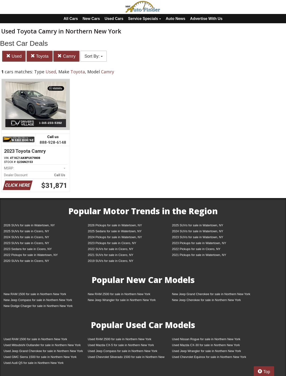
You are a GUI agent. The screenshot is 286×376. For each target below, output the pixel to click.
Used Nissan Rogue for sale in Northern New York (206, 339)
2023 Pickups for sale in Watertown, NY (199, 243)
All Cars (71, 19)
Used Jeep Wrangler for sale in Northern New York (206, 351)
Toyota (40, 56)
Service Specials (144, 19)
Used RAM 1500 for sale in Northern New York (35, 339)
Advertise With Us (206, 19)
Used (14, 56)
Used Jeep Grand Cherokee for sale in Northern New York (43, 351)
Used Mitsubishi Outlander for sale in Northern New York (42, 345)
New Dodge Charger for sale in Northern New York (38, 306)
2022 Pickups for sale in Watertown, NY (31, 255)
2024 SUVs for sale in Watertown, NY (197, 231)
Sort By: (93, 56)
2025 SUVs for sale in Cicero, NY (26, 231)
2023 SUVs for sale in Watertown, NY (197, 237)
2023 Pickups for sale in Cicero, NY (112, 243)
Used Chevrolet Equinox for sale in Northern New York (209, 357)
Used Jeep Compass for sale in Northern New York (122, 351)
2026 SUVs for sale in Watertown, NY (29, 225)
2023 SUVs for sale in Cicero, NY (26, 243)
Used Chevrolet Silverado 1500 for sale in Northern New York (126, 358)
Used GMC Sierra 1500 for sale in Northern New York (40, 357)
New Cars (91, 19)
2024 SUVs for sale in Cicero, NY (26, 237)
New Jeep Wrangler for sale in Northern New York (122, 300)
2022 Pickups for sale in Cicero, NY (196, 249)
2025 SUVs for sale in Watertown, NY (197, 225)
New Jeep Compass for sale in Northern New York (38, 300)
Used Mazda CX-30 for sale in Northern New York (206, 345)
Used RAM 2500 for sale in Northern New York (119, 339)
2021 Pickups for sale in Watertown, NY (199, 255)
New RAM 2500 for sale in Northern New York (119, 294)
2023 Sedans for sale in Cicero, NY (28, 249)
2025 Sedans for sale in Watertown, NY (115, 231)
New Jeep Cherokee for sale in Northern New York (206, 300)
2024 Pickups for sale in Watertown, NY (115, 237)
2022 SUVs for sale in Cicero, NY (110, 249)
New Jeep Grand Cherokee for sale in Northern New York (211, 294)
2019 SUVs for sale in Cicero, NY (110, 261)
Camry (66, 56)
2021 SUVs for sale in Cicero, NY (110, 255)
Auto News (175, 19)
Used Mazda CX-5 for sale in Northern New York (121, 345)
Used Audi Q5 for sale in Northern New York (34, 363)
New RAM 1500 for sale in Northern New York (35, 294)
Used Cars (114, 19)
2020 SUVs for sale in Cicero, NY (26, 261)
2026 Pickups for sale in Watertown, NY (115, 225)
